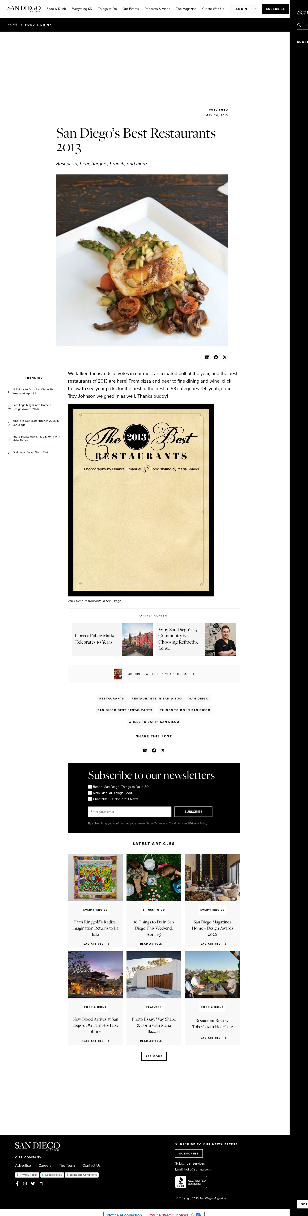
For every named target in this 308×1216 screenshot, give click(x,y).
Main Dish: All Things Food (110, 793)
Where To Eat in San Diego (154, 722)
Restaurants (111, 698)
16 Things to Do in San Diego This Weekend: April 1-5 (34, 392)
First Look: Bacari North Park (30, 452)
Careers (44, 1165)
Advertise (23, 1165)
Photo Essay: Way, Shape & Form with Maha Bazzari (36, 439)
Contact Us (91, 1165)
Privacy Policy (29, 1174)
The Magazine (186, 8)
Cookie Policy (53, 1174)
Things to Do (107, 8)
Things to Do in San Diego (185, 710)
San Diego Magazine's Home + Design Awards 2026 (32, 407)
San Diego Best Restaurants (124, 710)
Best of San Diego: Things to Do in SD (118, 787)
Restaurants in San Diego (157, 698)
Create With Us (213, 8)
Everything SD (82, 8)
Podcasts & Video (157, 8)
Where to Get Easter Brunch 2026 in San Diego (36, 423)
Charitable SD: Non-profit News (113, 799)
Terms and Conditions (83, 1174)
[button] (207, 357)
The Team (67, 1165)
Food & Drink (56, 8)
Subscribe (275, 9)
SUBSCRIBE (195, 812)
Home (12, 24)
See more (153, 1056)
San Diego (198, 698)
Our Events (130, 8)
